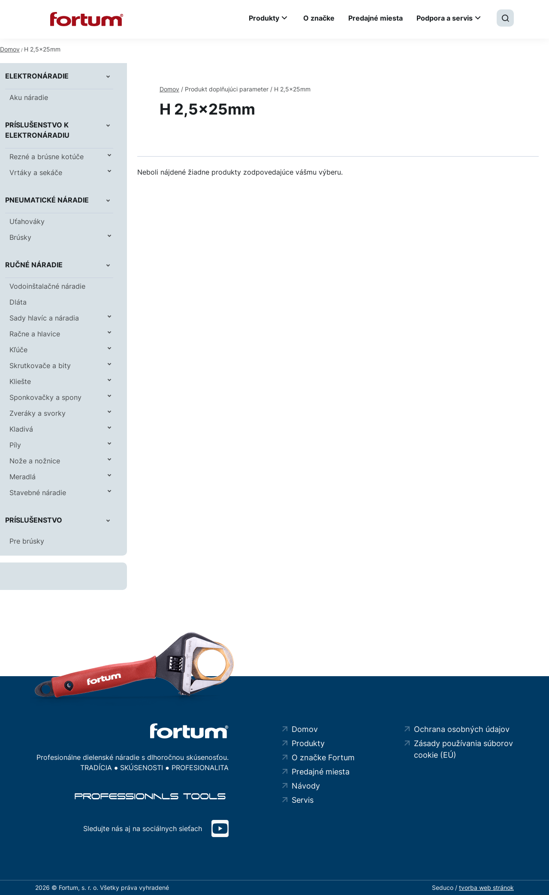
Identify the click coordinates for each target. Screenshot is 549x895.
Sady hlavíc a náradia (44, 318)
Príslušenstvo (33, 520)
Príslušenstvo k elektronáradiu (37, 130)
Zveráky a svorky (37, 413)
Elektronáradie (37, 76)
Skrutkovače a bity (40, 365)
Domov (10, 49)
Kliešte (20, 381)
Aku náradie (28, 97)
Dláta (18, 302)
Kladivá (21, 429)
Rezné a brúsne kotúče (46, 156)
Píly (15, 445)
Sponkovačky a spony (45, 397)
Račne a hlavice (34, 334)
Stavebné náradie (37, 492)
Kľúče (18, 349)
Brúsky (20, 237)
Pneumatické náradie (47, 200)
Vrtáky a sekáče (35, 172)
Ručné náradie (34, 264)
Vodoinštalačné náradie (47, 286)
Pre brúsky (26, 541)
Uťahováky (27, 221)
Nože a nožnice (34, 461)
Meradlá (22, 476)
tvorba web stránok (486, 887)
